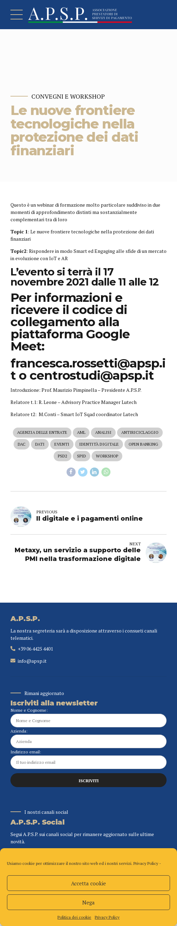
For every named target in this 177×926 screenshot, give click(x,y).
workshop (107, 457)
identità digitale (99, 444)
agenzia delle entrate (42, 432)
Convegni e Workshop (68, 96)
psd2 (62, 457)
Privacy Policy (145, 863)
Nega (88, 902)
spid (81, 457)
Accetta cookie (88, 883)
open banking (143, 444)
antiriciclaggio (140, 432)
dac (21, 444)
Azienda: (88, 740)
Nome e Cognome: (88, 719)
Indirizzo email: (88, 761)
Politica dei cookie (74, 917)
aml (81, 432)
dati (40, 444)
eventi (61, 444)
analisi (103, 432)
